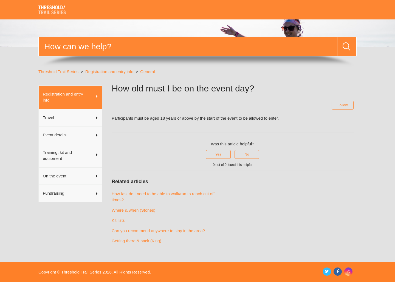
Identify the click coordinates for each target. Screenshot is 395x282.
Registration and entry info (109, 71)
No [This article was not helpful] (247, 154)
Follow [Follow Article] (342, 105)
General (147, 71)
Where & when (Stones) (133, 210)
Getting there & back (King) (136, 240)
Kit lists (118, 220)
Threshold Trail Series (58, 71)
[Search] (188, 46)
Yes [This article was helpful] (218, 154)
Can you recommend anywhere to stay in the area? (158, 230)
